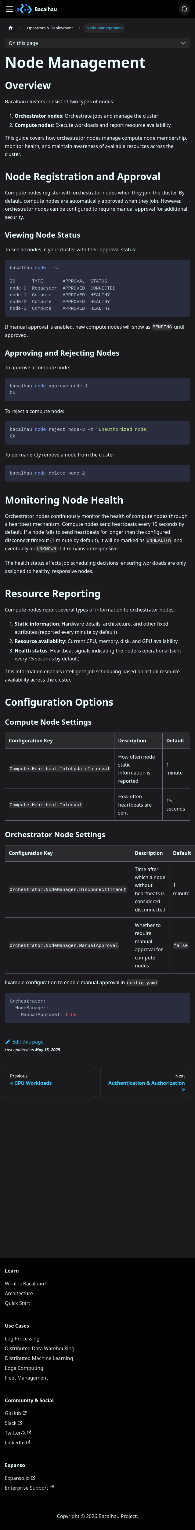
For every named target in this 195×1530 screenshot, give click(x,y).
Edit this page (24, 1041)
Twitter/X (18, 1432)
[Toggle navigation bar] (9, 9)
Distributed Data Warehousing (39, 1348)
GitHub (16, 1413)
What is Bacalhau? (25, 1283)
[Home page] (10, 28)
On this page (23, 43)
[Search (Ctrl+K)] (184, 9)
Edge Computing (24, 1368)
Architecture (19, 1293)
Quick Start (17, 1303)
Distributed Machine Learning (39, 1358)
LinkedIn (17, 1442)
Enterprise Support (29, 1487)
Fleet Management (26, 1377)
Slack (13, 1423)
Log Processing (22, 1338)
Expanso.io (20, 1478)
